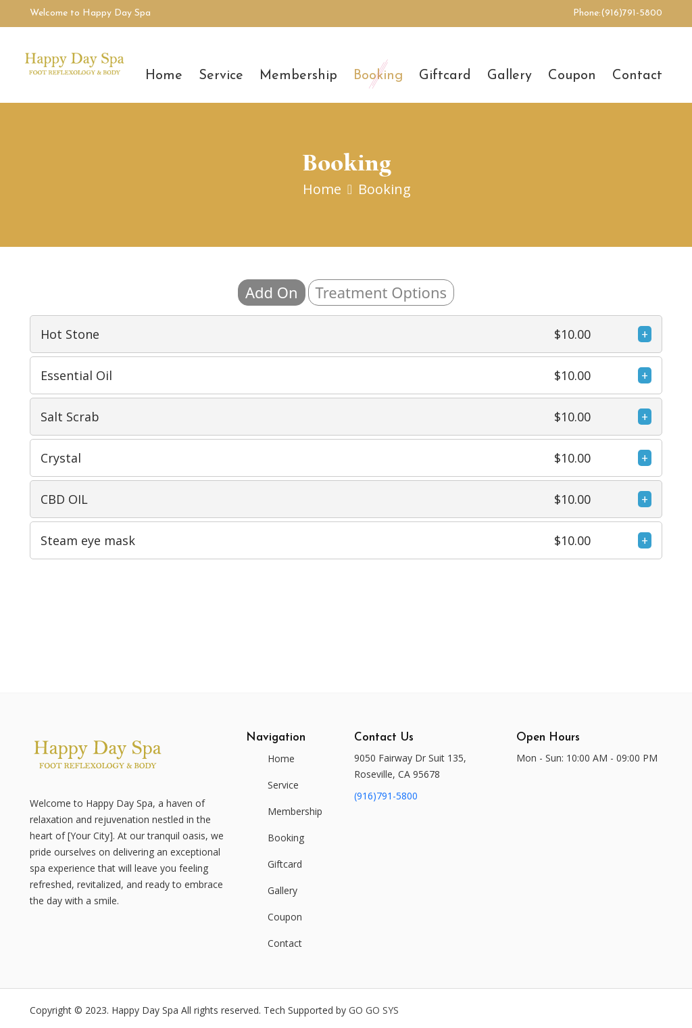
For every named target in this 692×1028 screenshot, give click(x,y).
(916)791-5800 (631, 13)
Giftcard (445, 76)
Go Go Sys (374, 1010)
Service (221, 76)
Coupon (572, 76)
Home (163, 76)
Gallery (509, 76)
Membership (298, 76)
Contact (637, 76)
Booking (378, 76)
